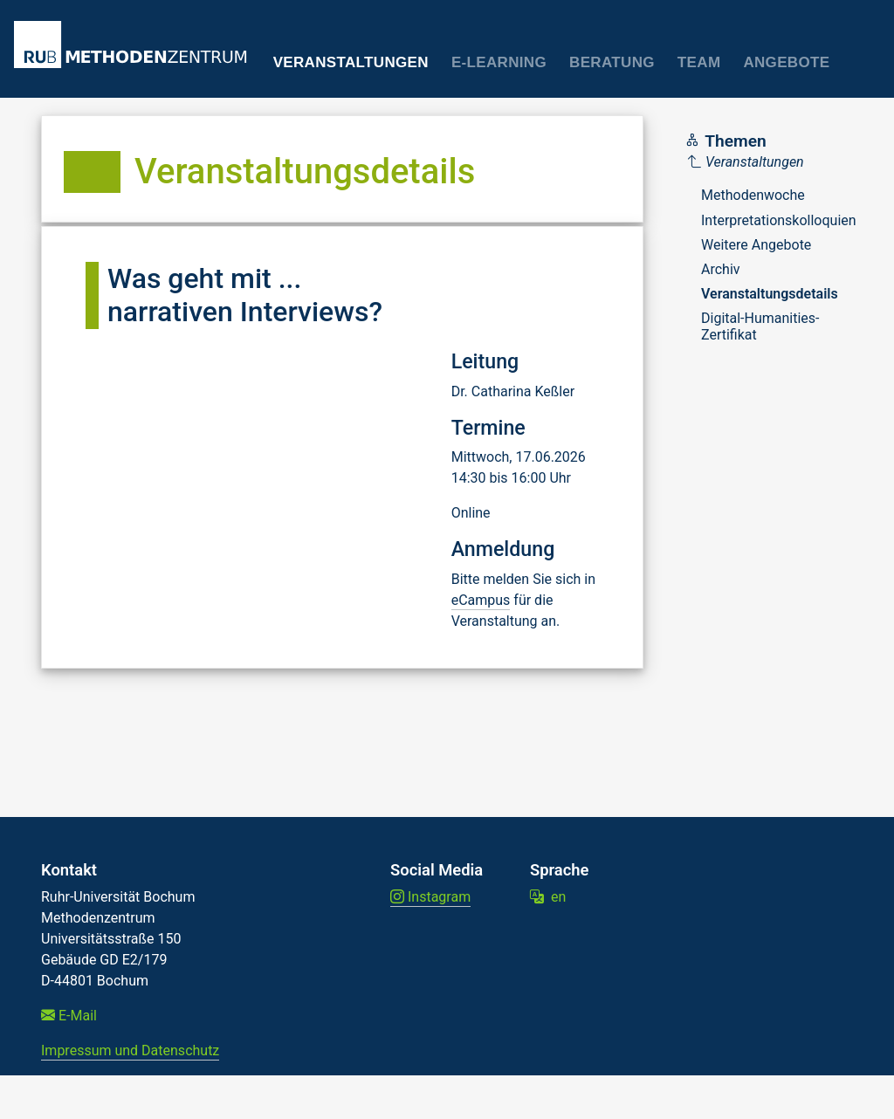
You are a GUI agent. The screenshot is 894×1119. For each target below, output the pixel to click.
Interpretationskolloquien (778, 220)
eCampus (481, 600)
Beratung (612, 62)
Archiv (720, 269)
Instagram (430, 897)
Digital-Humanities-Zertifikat (760, 326)
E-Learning (499, 62)
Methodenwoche (753, 195)
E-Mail (69, 1015)
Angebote (786, 62)
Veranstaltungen (351, 62)
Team (699, 62)
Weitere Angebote (756, 245)
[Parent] (772, 162)
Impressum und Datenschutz (130, 1050)
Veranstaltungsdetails (769, 293)
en (548, 897)
